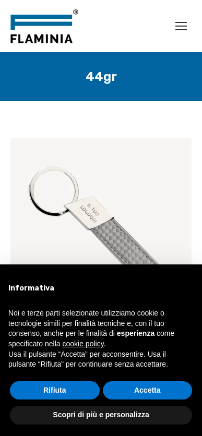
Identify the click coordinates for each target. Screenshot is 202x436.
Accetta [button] (147, 390)
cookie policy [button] (83, 344)
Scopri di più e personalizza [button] (101, 414)
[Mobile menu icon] (181, 26)
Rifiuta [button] (54, 390)
